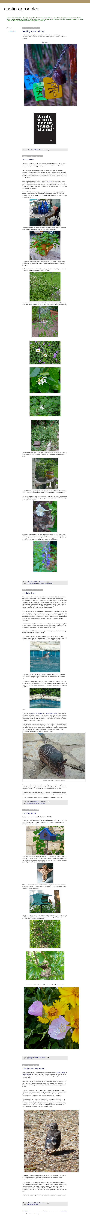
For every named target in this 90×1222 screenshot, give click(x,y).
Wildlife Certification (40, 803)
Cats (28, 583)
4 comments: (42, 1057)
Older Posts (64, 1211)
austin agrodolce (21, 9)
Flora (37, 583)
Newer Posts (26, 1211)
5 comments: (43, 801)
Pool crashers (29, 593)
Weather (50, 583)
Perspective (28, 159)
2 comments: (42, 581)
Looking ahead (29, 813)
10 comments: (42, 149)
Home (45, 1211)
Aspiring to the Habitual (33, 31)
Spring (46, 583)
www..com (12, 31)
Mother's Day (30, 1058)
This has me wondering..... (34, 1068)
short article (49, 181)
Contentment (33, 583)
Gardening (41, 583)
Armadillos (29, 803)
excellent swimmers (51, 713)
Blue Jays (29, 1204)
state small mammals (37, 713)
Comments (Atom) (34, 1214)
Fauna (33, 803)
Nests (37, 1204)
